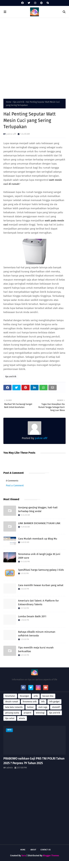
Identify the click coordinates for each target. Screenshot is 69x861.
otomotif (56, 707)
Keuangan (24, 696)
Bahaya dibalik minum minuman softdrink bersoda (36, 633)
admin (9, 767)
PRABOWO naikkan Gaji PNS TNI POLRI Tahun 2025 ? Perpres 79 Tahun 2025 (33, 761)
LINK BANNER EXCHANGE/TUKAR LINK (39, 523)
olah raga (42, 707)
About (33, 850)
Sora (23, 855)
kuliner (30, 707)
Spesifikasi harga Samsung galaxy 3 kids (41, 569)
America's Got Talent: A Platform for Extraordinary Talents (38, 602)
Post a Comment (15, 485)
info (43, 701)
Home (8, 102)
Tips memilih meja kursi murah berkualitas (36, 649)
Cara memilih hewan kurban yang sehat (40, 585)
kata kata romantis (14, 707)
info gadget (54, 701)
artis (36, 696)
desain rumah (11, 701)
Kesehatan (10, 696)
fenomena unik (30, 701)
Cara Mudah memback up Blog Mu (37, 538)
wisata (22, 718)
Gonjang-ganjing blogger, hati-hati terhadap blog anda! (38, 509)
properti (27, 713)
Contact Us (45, 850)
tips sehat (9, 718)
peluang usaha (12, 713)
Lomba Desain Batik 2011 (32, 616)
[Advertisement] (34, 57)
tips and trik (18, 102)
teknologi (40, 713)
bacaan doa (47, 696)
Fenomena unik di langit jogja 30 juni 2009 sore (39, 556)
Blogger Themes (51, 855)
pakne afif (11, 134)
